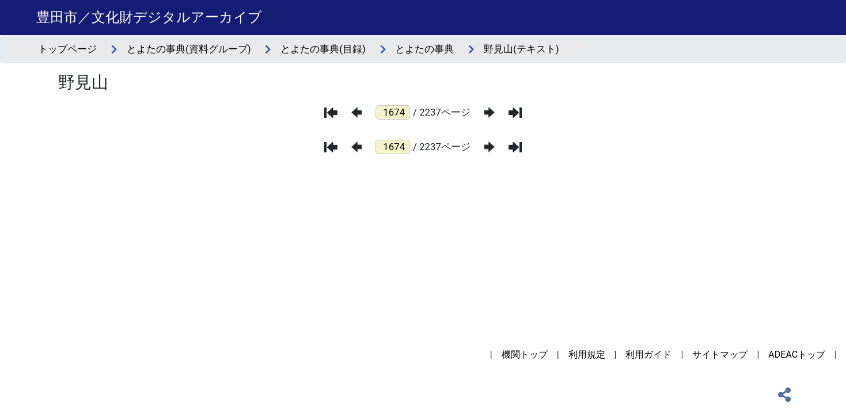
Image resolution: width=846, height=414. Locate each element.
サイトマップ (720, 354)
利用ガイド (648, 354)
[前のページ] (356, 112)
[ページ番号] (392, 112)
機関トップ (525, 354)
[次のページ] (489, 112)
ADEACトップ (796, 354)
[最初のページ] (330, 113)
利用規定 (586, 354)
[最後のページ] (515, 113)
